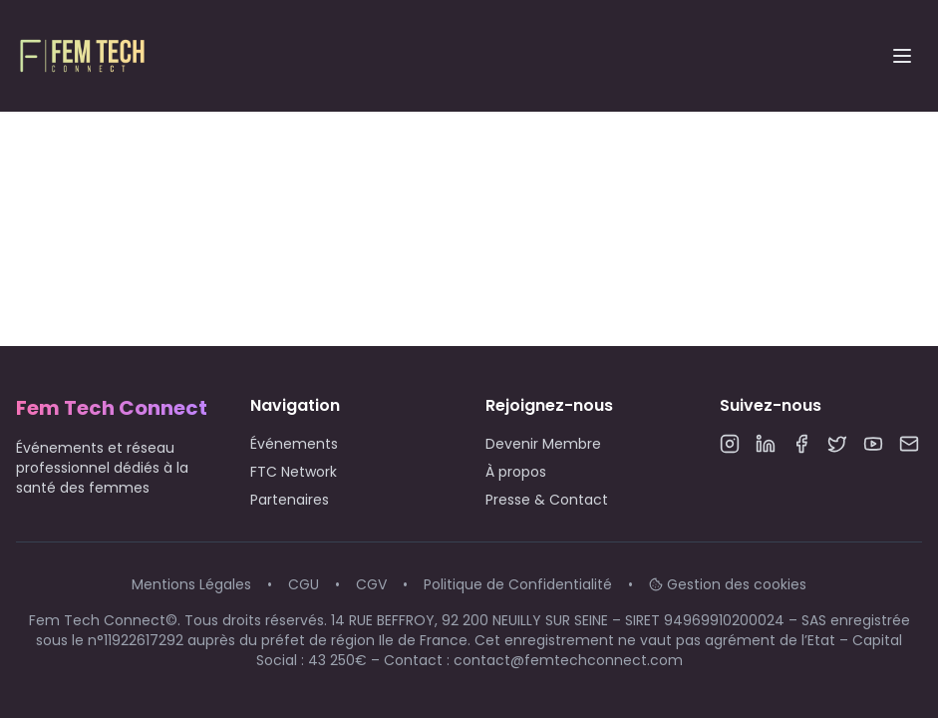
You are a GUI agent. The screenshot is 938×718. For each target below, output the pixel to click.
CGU (303, 584)
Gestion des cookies (727, 584)
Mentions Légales (191, 584)
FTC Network (293, 472)
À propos (515, 472)
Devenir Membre (543, 444)
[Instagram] (730, 444)
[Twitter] (837, 444)
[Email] (909, 444)
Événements (294, 444)
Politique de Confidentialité (518, 584)
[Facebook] (801, 444)
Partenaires (289, 500)
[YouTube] (873, 444)
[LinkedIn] (766, 444)
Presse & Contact (546, 500)
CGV (371, 584)
